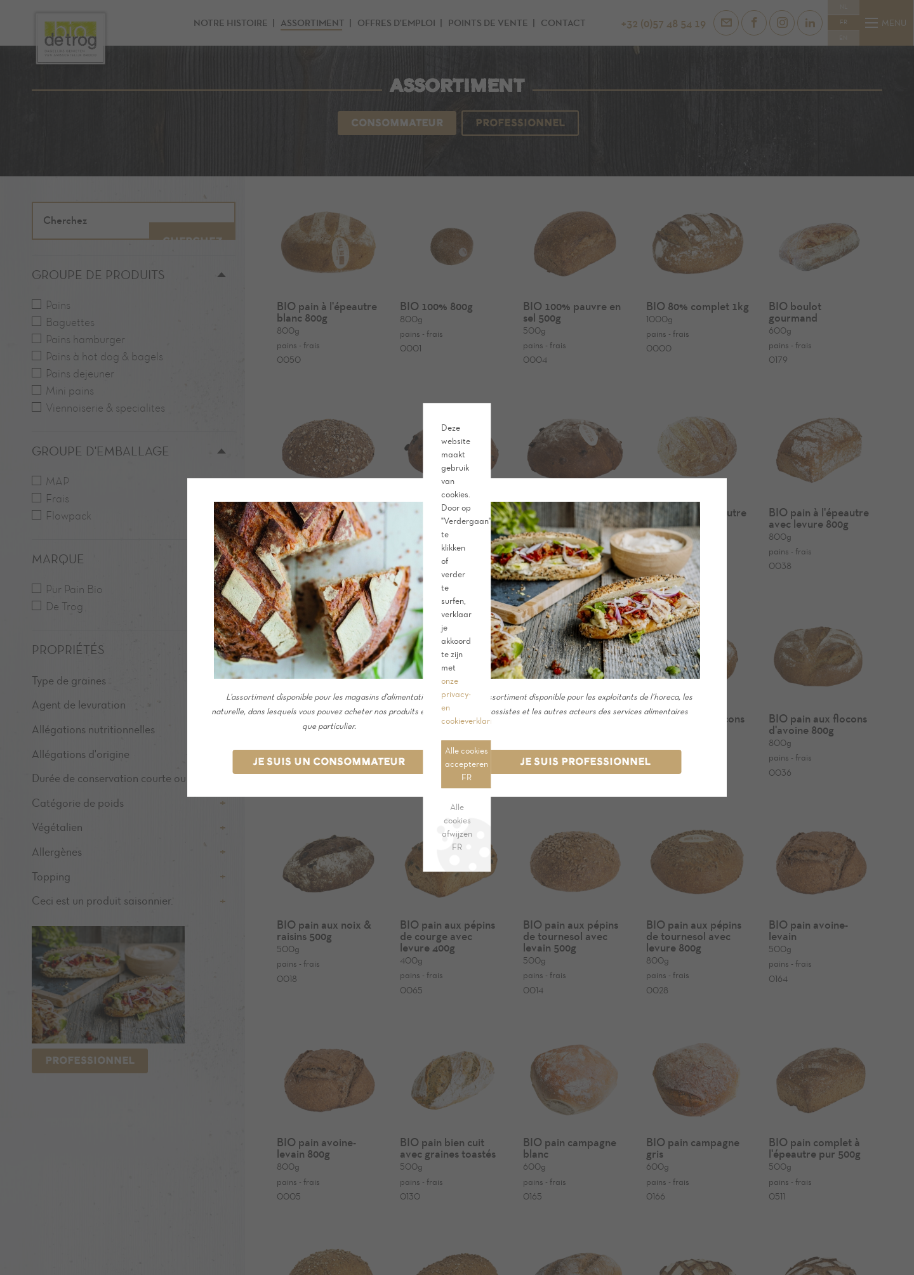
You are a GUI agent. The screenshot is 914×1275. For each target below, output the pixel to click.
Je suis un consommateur (329, 761)
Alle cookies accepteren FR (314, 651)
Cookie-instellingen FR (416, 651)
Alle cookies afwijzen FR (304, 681)
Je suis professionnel (585, 761)
